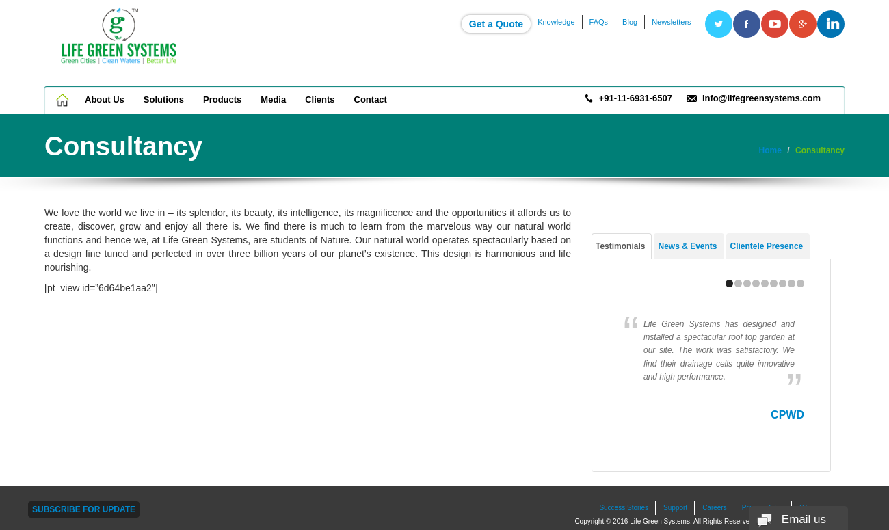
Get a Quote (496, 23)
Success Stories (623, 508)
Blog (629, 22)
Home (63, 99)
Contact (370, 99)
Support (675, 508)
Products (222, 99)
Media (273, 99)
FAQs (599, 22)
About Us (104, 99)
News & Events (687, 246)
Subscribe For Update (83, 509)
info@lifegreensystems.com (761, 98)
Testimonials (620, 246)
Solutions (164, 99)
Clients (319, 99)
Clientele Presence (767, 246)
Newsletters (671, 22)
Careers (714, 508)
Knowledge (556, 22)
